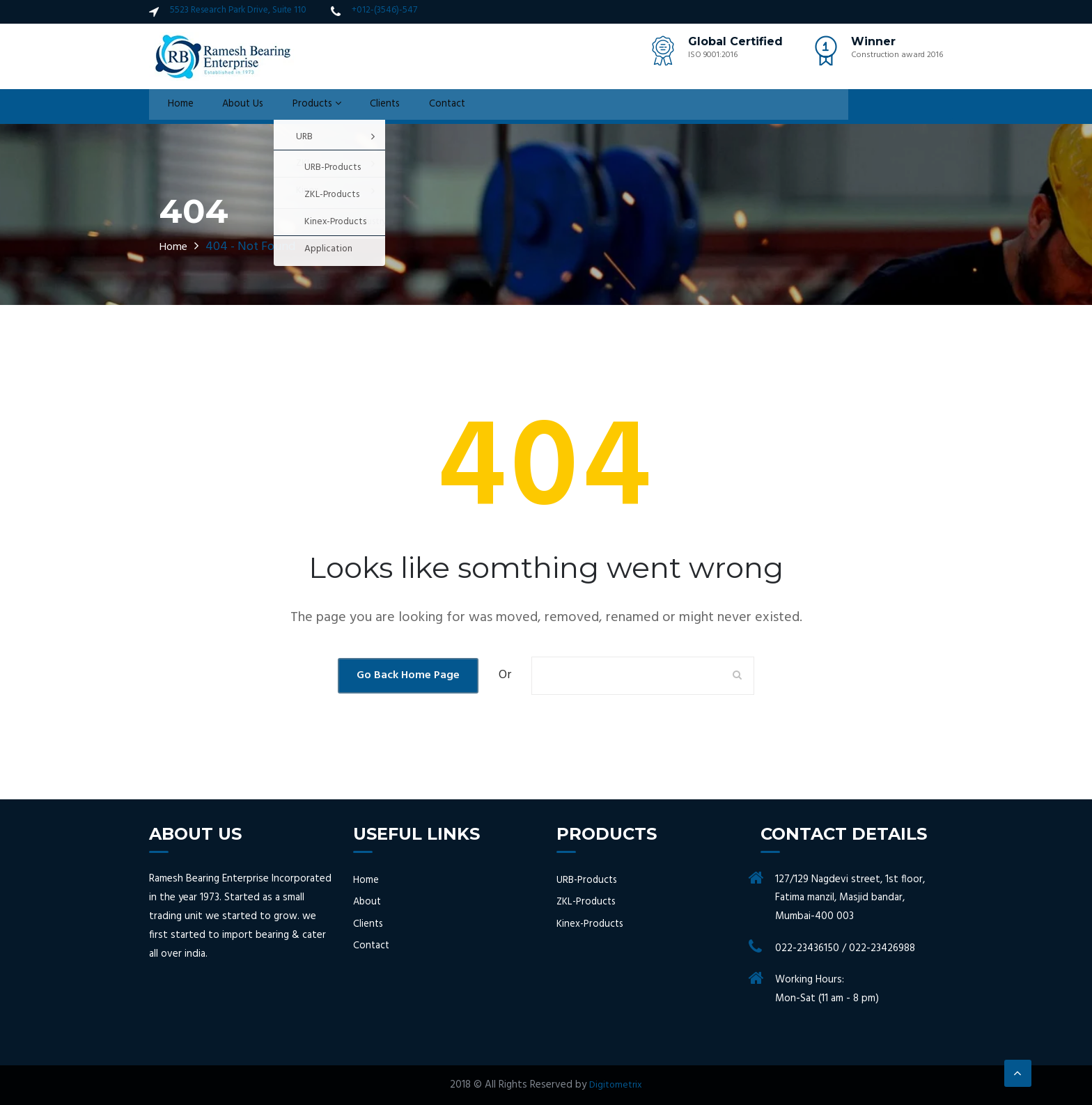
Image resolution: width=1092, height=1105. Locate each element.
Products (301, 106)
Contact (425, 106)
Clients (366, 106)
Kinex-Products (591, 923)
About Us (231, 106)
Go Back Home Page (408, 675)
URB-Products (588, 880)
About (368, 902)
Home (173, 106)
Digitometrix (616, 1084)
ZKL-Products (587, 902)
